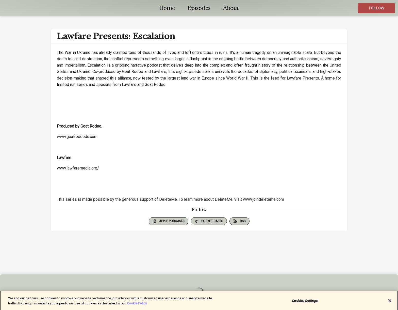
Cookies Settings (305, 302)
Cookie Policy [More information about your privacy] (137, 304)
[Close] (389, 302)
